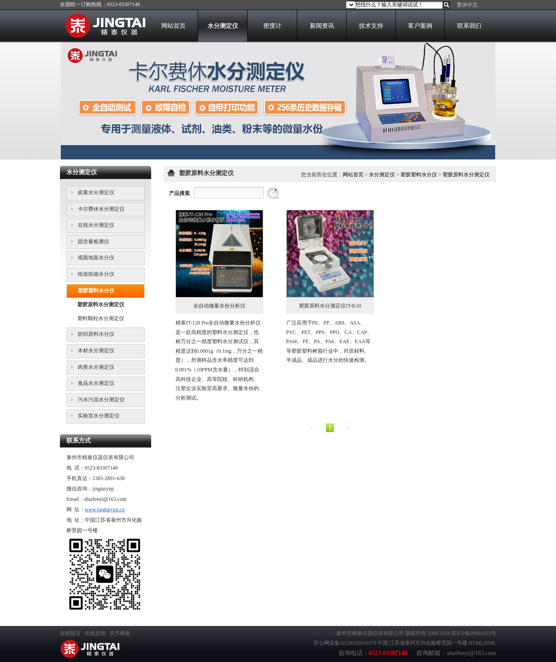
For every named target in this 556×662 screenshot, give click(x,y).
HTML (476, 643)
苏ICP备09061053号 (473, 633)
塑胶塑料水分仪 (418, 175)
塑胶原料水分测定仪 (466, 175)
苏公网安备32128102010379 (345, 643)
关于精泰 (119, 633)
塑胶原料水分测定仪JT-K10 (330, 306)
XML (490, 643)
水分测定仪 (382, 175)
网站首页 (353, 175)
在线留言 (70, 633)
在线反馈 (95, 633)
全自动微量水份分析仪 (219, 306)
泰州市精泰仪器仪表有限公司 (370, 633)
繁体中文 (467, 5)
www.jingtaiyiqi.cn (105, 509)
